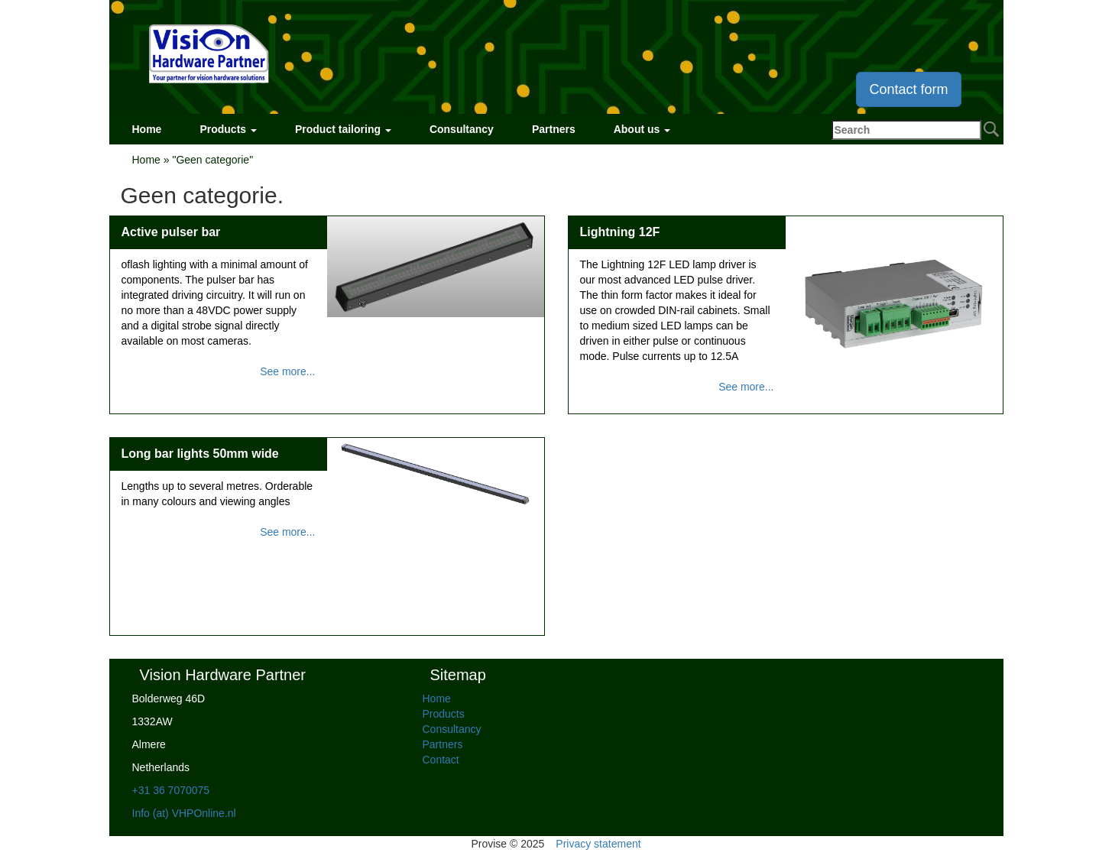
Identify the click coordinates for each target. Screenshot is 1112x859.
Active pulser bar (171, 231)
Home (147, 129)
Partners (553, 129)
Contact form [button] (908, 89)
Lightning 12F (620, 231)
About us (642, 129)
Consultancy (462, 129)
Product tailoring (343, 129)
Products (228, 129)
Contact (441, 760)
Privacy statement (598, 844)
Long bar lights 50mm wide (200, 453)
